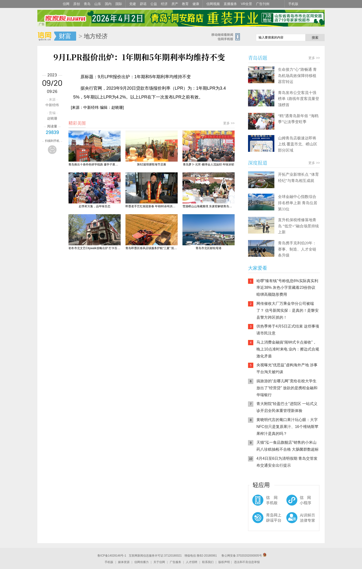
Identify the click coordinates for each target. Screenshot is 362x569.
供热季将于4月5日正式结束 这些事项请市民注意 (287, 329)
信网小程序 (291, 502)
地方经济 (96, 36)
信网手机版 (262, 502)
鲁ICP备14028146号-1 (111, 555)
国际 (118, 4)
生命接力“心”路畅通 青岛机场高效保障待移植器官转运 (297, 75)
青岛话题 (257, 57)
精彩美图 (77, 123)
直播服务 (230, 4)
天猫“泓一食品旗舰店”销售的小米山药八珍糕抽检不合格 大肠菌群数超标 (287, 445)
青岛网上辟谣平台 (262, 521)
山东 (97, 4)
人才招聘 (191, 562)
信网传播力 (141, 562)
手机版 (293, 4)
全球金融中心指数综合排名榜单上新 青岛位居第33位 (297, 203)
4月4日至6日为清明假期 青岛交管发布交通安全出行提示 (286, 461)
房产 (174, 4)
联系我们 (208, 562)
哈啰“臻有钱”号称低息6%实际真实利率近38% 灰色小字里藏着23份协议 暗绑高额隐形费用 (287, 288)
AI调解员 (291, 521)
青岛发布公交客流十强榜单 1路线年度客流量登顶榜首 (298, 99)
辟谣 (143, 4)
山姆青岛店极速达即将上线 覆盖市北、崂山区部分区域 (297, 144)
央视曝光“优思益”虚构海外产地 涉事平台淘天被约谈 (286, 368)
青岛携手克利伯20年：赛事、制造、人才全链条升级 (297, 249)
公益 (153, 4)
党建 (132, 4)
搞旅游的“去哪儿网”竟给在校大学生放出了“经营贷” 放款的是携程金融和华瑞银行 (286, 388)
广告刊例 (262, 4)
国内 (108, 4)
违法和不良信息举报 (247, 562)
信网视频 (213, 4)
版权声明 (224, 562)
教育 (185, 4)
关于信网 (159, 562)
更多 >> (229, 123)
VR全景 (246, 4)
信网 (66, 4)
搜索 (315, 37)
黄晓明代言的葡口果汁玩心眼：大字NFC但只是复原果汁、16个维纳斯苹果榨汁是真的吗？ (287, 427)
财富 (65, 36)
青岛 (87, 4)
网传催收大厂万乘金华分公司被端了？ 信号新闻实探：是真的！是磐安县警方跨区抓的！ (287, 310)
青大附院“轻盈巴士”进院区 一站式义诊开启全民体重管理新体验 (286, 407)
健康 (195, 4)
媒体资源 (124, 562)
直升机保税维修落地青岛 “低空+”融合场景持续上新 (298, 226)
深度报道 (257, 162)
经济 (164, 4)
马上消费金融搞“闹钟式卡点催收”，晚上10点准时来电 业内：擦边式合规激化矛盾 (287, 349)
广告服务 (175, 562)
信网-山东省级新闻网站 (45, 36)
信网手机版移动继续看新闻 (227, 36)
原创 (76, 4)
